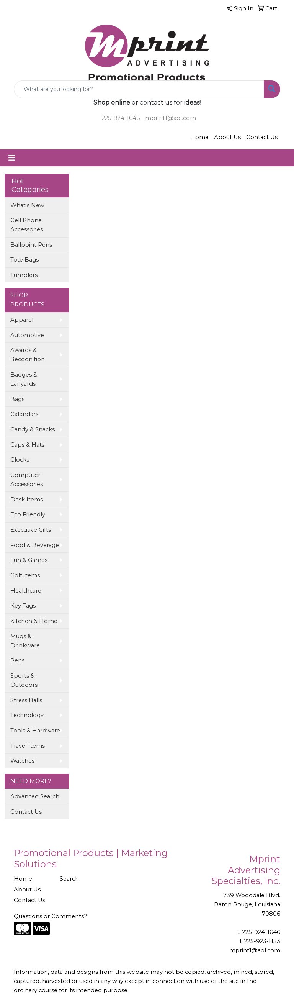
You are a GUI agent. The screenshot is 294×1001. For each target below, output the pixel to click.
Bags (17, 399)
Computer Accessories (26, 480)
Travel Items (27, 745)
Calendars (24, 414)
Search (69, 878)
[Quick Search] (139, 89)
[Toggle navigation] (12, 157)
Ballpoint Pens (31, 244)
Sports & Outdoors (24, 680)
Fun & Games (28, 560)
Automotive (27, 335)
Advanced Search (34, 796)
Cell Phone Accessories (26, 225)
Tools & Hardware (35, 730)
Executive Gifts (30, 529)
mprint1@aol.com (170, 118)
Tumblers (24, 275)
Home (199, 137)
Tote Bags (24, 259)
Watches (22, 760)
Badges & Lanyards (23, 379)
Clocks (19, 459)
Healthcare (25, 590)
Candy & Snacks (32, 429)
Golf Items (25, 575)
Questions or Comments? (50, 916)
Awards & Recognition (27, 355)
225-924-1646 (121, 118)
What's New (27, 205)
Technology (27, 715)
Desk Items (26, 499)
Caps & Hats (27, 444)
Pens (17, 660)
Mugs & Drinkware (25, 641)
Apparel (21, 319)
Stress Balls (26, 700)
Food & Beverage (34, 545)
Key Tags (23, 605)
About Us (227, 137)
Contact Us (262, 137)
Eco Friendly (27, 514)
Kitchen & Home (33, 621)
